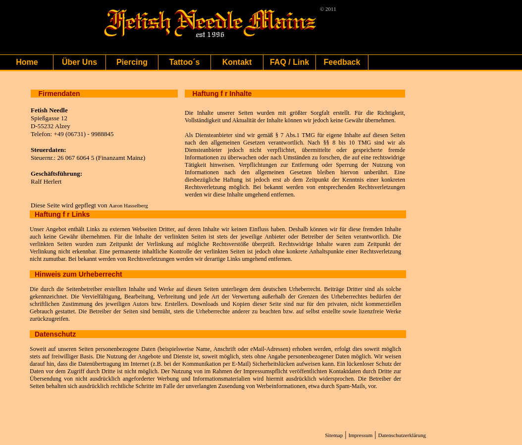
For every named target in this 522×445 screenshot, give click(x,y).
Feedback (342, 62)
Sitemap (334, 435)
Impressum (360, 435)
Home (27, 62)
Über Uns (79, 62)
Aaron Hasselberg (128, 205)
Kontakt (237, 62)
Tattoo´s (184, 62)
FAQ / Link (289, 62)
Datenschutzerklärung (402, 435)
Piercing (132, 62)
